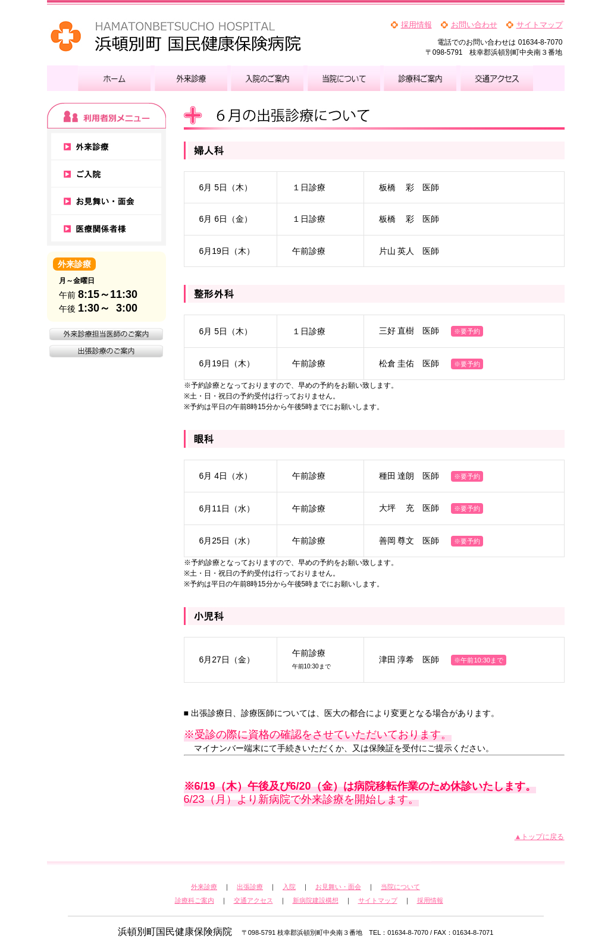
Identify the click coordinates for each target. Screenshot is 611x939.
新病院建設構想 (316, 900)
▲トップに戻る (540, 837)
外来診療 (204, 886)
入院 (289, 886)
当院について (400, 886)
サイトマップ (539, 24)
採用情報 (416, 24)
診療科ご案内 (194, 900)
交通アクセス (253, 900)
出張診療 (250, 886)
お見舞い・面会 (338, 886)
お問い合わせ (474, 24)
